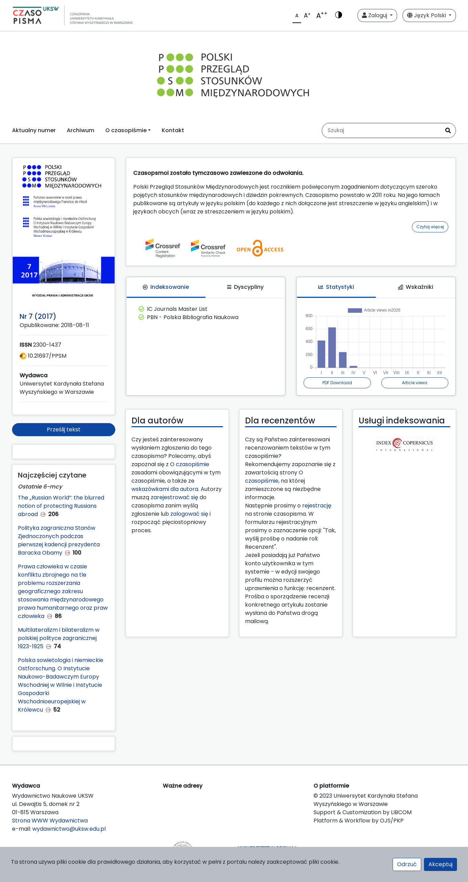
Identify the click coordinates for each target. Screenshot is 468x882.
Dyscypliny (245, 287)
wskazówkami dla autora (164, 489)
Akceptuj (440, 864)
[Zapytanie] (381, 130)
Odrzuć (407, 864)
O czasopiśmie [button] (126, 130)
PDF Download (337, 383)
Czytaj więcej (430, 227)
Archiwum (80, 130)
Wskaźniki (415, 287)
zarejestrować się (174, 497)
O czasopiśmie (189, 464)
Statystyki (336, 287)
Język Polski (427, 15)
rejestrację (316, 506)
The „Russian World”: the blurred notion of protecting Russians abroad (61, 506)
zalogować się (189, 514)
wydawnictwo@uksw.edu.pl (69, 829)
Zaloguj (375, 15)
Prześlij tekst (64, 429)
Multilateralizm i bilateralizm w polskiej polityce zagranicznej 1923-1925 (58, 638)
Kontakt (173, 130)
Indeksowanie (166, 287)
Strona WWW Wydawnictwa (50, 821)
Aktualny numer (34, 130)
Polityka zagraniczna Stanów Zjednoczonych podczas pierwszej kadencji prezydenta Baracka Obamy (59, 540)
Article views (414, 383)
